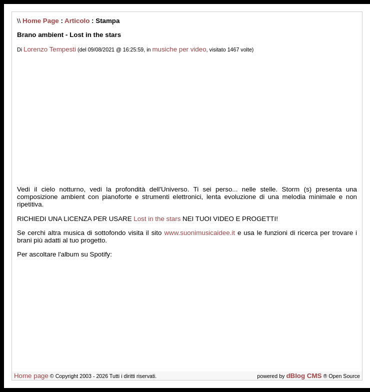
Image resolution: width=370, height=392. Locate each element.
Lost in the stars (157, 218)
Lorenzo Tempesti (50, 49)
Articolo (77, 20)
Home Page (40, 20)
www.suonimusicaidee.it (199, 232)
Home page (31, 376)
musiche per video (179, 49)
